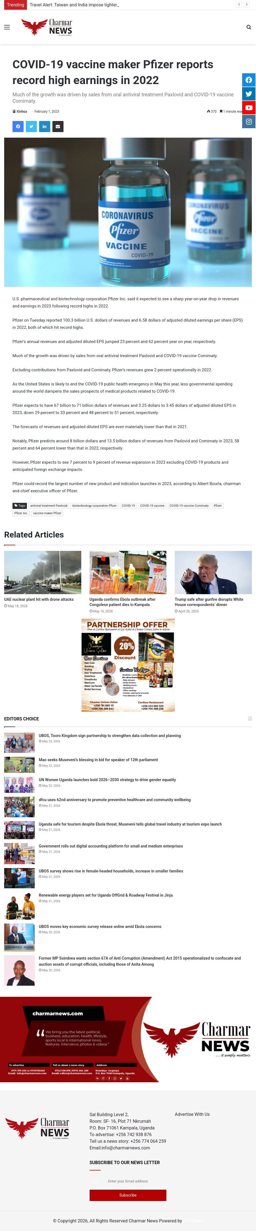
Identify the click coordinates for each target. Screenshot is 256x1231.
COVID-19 (128, 506)
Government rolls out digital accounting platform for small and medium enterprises (111, 846)
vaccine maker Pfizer (47, 513)
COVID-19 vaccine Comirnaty (189, 506)
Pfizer (218, 506)
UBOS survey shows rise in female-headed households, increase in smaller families (111, 871)
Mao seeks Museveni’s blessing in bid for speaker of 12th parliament (98, 760)
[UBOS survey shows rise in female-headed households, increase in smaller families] (19, 878)
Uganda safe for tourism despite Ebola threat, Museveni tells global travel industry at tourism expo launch (130, 824)
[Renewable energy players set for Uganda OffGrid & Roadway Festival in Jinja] (19, 906)
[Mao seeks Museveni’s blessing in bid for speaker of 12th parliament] (19, 765)
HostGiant (193, 1221)
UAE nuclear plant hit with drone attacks (38, 599)
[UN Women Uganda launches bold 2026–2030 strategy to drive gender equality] (19, 785)
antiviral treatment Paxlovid (48, 506)
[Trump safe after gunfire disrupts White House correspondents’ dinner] (213, 572)
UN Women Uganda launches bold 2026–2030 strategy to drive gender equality (107, 780)
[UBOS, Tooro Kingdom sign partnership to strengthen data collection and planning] (19, 743)
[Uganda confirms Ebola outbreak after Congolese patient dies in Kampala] (128, 572)
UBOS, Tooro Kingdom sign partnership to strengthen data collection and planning (110, 735)
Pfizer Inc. (21, 513)
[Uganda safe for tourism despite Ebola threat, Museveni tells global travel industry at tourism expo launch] (19, 830)
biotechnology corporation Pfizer (94, 506)
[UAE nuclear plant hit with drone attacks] (42, 572)
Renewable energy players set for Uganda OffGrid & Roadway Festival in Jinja (106, 895)
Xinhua (22, 111)
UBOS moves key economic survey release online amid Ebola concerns (100, 926)
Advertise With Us (192, 1114)
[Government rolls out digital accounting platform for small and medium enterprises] (19, 853)
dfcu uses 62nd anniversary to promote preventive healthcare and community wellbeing (115, 800)
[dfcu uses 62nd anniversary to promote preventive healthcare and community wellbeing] (19, 807)
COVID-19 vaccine (152, 506)
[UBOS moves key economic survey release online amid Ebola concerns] (19, 938)
